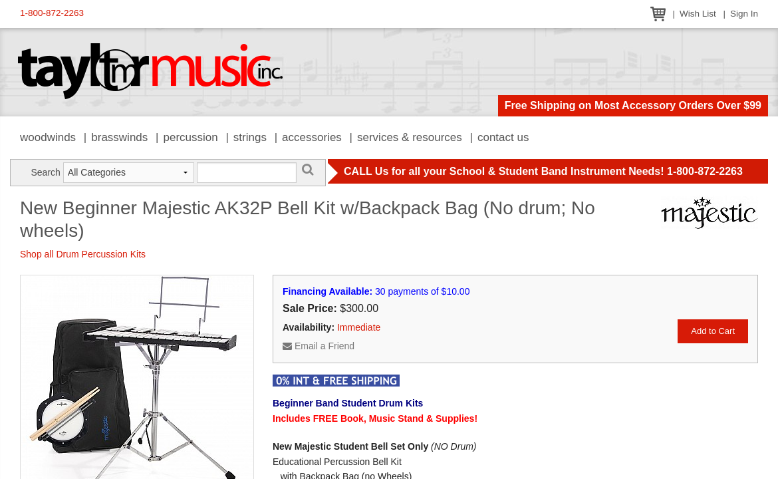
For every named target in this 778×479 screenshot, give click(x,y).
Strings (250, 137)
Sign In (744, 14)
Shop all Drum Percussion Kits (83, 254)
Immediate (358, 327)
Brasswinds (119, 137)
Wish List (698, 14)
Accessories (312, 137)
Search (45, 172)
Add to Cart (713, 331)
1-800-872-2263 (52, 13)
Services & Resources (409, 137)
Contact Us (503, 137)
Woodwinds (48, 137)
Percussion (190, 137)
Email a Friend (318, 346)
